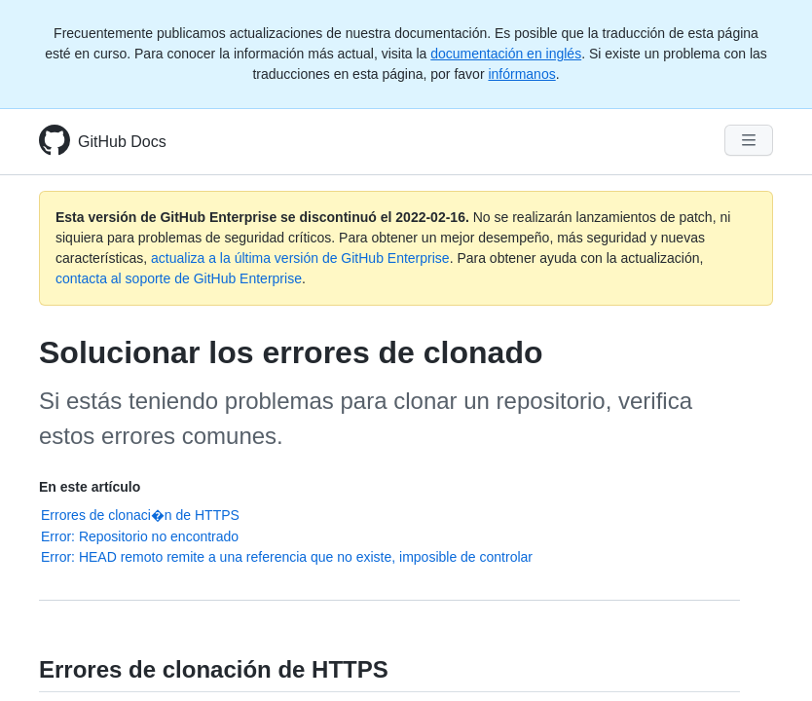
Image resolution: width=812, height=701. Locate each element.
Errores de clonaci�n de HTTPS (140, 515)
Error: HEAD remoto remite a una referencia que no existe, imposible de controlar (287, 557)
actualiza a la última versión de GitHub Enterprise (300, 258)
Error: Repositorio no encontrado (140, 536)
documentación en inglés (505, 53)
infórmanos (521, 74)
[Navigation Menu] (748, 140)
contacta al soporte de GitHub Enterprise (178, 278)
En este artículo (89, 487)
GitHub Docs (122, 141)
